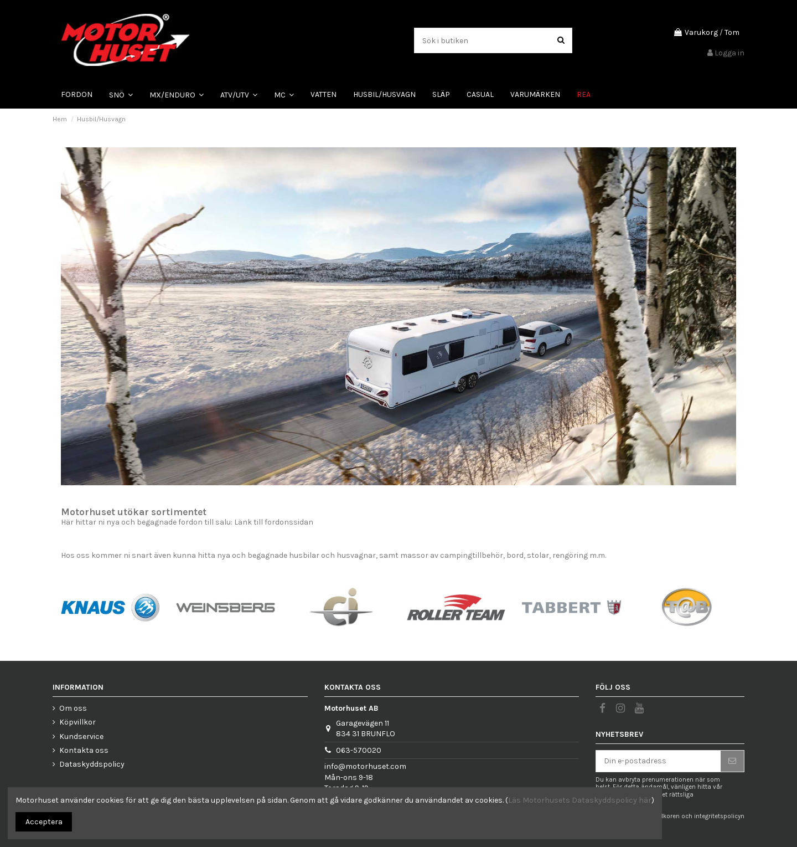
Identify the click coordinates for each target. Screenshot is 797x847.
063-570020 (358, 750)
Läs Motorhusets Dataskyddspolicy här (579, 800)
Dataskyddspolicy (92, 764)
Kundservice (81, 736)
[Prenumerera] (732, 761)
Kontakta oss (83, 750)
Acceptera (44, 822)
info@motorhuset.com (365, 766)
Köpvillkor (77, 722)
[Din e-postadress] (658, 761)
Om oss (73, 708)
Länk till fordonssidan (273, 522)
